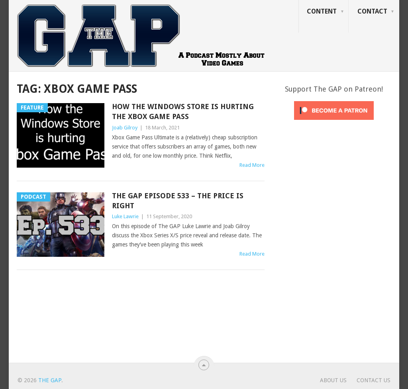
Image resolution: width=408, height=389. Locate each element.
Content (322, 11)
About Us (333, 380)
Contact (372, 11)
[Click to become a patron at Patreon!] (334, 122)
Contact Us (373, 380)
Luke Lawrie (125, 216)
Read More (252, 165)
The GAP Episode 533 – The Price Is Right (177, 201)
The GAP (49, 380)
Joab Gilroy (124, 128)
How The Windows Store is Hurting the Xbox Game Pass (183, 111)
